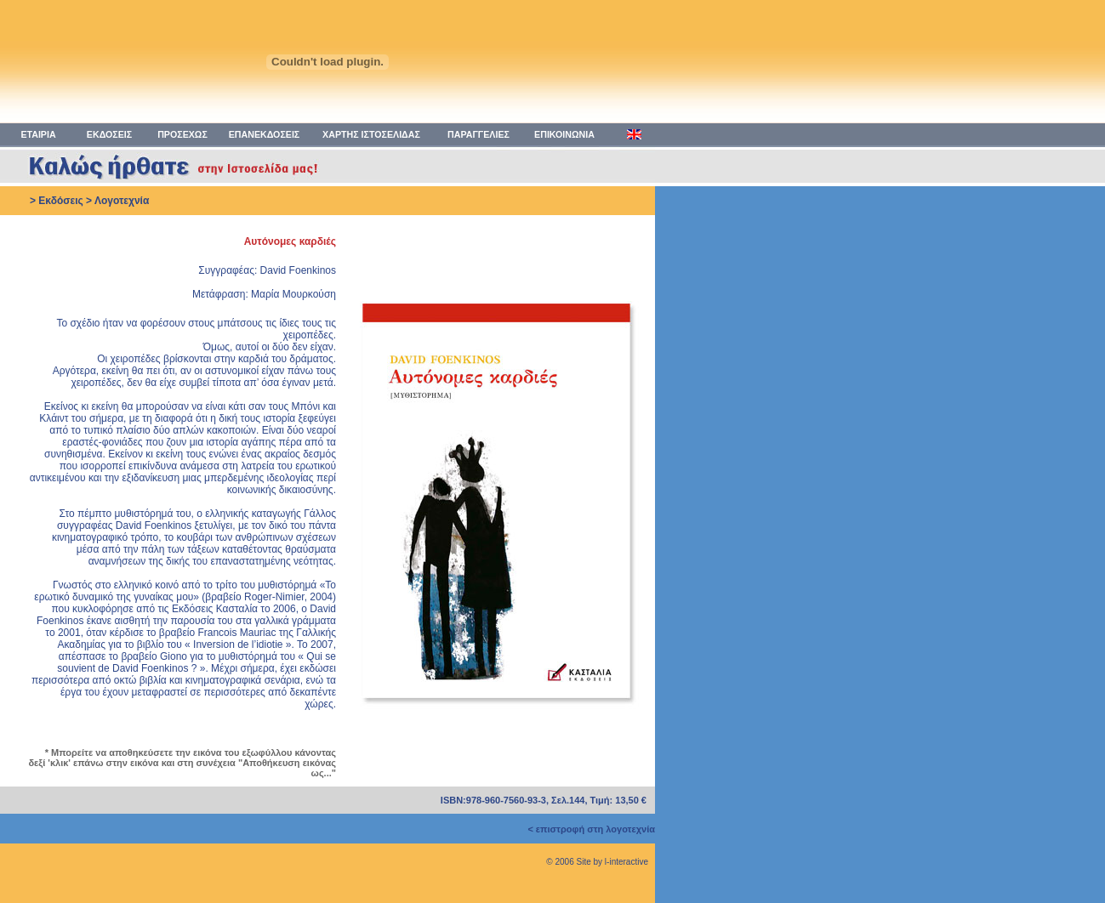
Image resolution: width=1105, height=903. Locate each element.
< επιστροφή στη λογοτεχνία (591, 829)
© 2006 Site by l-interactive (597, 861)
